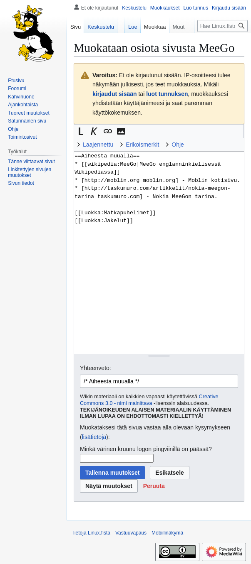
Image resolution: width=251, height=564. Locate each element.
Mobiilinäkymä (167, 533)
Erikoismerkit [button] (142, 144)
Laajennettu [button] (98, 144)
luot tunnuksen (167, 94)
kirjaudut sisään (114, 94)
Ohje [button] (177, 144)
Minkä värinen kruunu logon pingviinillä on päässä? (146, 449)
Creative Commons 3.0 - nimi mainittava (149, 400)
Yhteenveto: (95, 368)
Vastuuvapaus (131, 533)
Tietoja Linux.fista (91, 533)
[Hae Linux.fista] (222, 26)
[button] (80, 131)
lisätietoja (94, 437)
